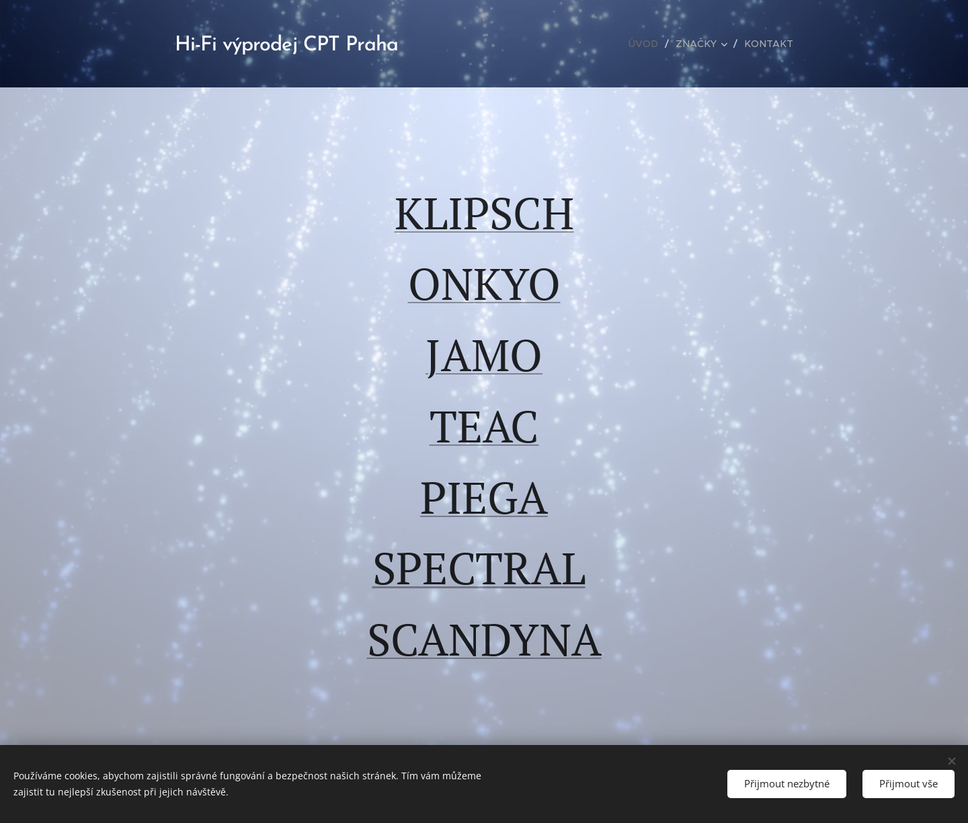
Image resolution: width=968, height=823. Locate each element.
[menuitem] (650, 44)
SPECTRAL (479, 567)
